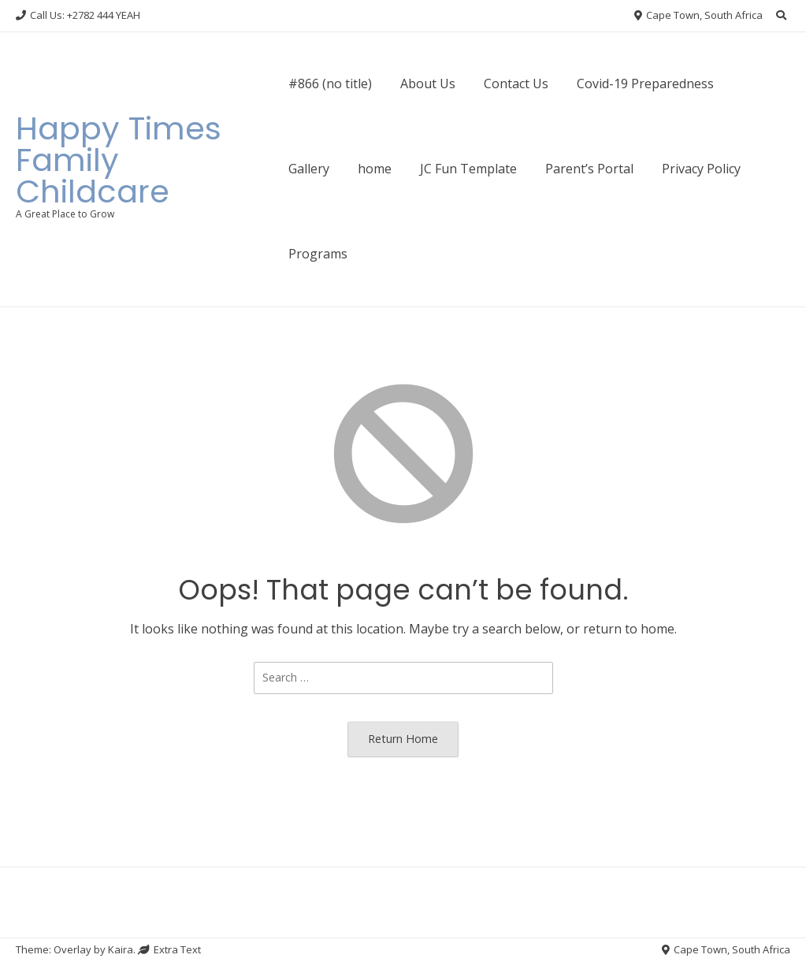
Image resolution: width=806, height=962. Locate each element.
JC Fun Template (468, 168)
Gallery (308, 168)
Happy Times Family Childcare (118, 160)
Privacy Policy (701, 168)
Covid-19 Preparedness (645, 83)
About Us (427, 83)
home (375, 168)
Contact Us (516, 83)
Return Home (403, 738)
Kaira (120, 949)
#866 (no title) (330, 83)
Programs (317, 253)
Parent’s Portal (589, 168)
